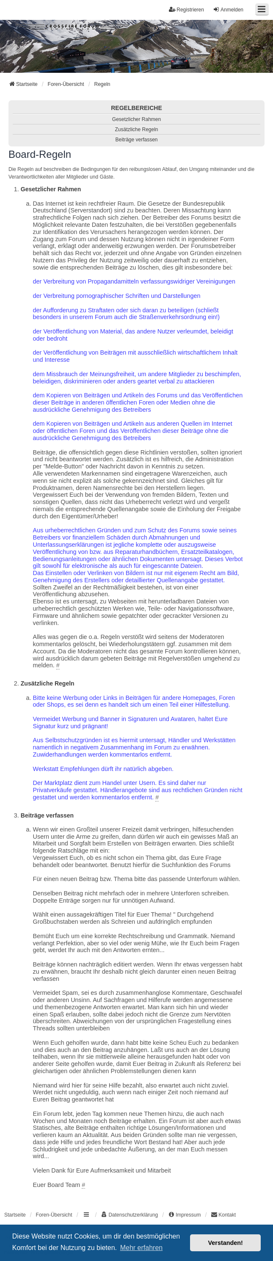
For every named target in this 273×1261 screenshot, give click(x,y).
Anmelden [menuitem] (228, 9)
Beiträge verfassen (136, 140)
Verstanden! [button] (225, 1242)
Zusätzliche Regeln (136, 129)
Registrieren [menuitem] (186, 9)
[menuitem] (129, 1215)
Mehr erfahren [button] (141, 1247)
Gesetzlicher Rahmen (136, 119)
